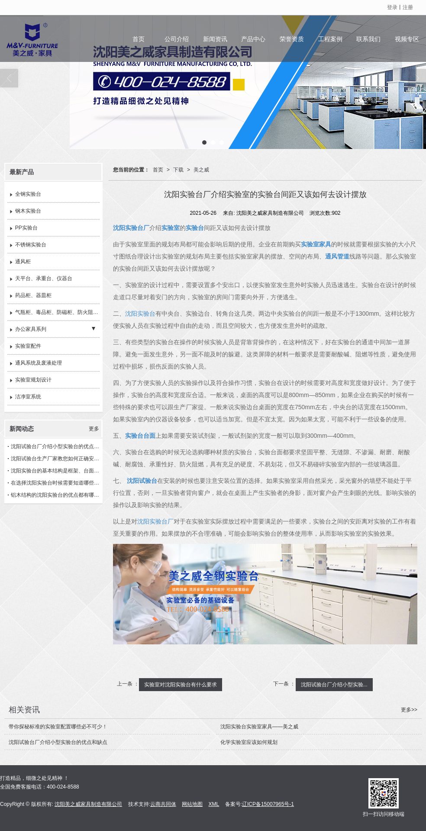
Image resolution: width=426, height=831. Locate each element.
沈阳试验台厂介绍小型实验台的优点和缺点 (57, 446)
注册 (408, 7)
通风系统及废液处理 (36, 363)
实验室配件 (25, 346)
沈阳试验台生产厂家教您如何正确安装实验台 (57, 459)
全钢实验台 (25, 194)
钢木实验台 (25, 211)
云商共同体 (163, 804)
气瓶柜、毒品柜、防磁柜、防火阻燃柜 (55, 312)
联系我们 (368, 39)
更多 (94, 429)
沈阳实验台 (140, 313)
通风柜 (20, 262)
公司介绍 (177, 39)
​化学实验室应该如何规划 (249, 742)
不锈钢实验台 (28, 245)
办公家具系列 (28, 329)
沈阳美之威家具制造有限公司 (88, 804)
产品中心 (253, 39)
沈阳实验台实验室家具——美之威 (259, 727)
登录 (392, 7)
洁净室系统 (25, 397)
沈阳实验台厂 (155, 521)
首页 (138, 39)
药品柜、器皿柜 (31, 296)
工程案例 (330, 39)
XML (214, 804)
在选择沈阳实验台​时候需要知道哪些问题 (57, 483)
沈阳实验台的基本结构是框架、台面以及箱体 (57, 471)
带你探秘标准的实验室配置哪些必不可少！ (58, 727)
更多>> (409, 710)
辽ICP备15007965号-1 (268, 804)
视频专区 (407, 39)
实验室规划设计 (31, 380)
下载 (178, 170)
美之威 (201, 170)
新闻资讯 (215, 39)
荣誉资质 (292, 39)
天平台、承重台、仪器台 (41, 279)
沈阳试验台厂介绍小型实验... (334, 685)
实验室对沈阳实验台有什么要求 (180, 685)
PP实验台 (24, 228)
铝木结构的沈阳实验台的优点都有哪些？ (57, 495)
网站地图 (192, 804)
